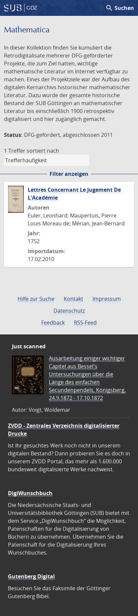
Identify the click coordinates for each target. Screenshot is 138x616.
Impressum (106, 298)
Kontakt (73, 298)
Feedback (53, 322)
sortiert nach (43, 150)
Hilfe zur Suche (35, 298)
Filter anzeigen (69, 173)
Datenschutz (69, 310)
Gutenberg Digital (31, 576)
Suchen (119, 8)
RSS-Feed (85, 322)
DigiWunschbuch (30, 493)
